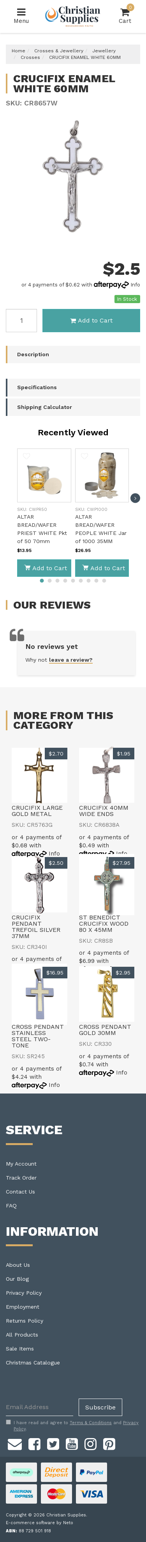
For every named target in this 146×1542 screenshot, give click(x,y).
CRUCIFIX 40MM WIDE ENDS (103, 811)
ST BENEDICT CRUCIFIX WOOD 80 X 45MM (103, 923)
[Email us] (15, 1443)
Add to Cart (91, 320)
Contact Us (20, 1191)
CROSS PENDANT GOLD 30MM (105, 1030)
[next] (135, 498)
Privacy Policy (24, 1293)
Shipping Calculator (44, 407)
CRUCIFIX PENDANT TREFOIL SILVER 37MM (36, 927)
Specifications (37, 387)
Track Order (21, 1178)
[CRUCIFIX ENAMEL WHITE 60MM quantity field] (21, 320)
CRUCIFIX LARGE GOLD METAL (37, 811)
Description (33, 354)
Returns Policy (24, 1321)
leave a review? (71, 660)
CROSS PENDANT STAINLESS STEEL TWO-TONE (38, 1036)
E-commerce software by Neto (39, 1522)
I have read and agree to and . (72, 1426)
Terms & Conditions (91, 1422)
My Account (21, 1164)
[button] (26, 457)
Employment (22, 1307)
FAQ (11, 1205)
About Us (18, 1265)
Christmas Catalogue (33, 1362)
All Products (22, 1335)
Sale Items (20, 1348)
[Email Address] (39, 1407)
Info (135, 285)
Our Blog (17, 1279)
